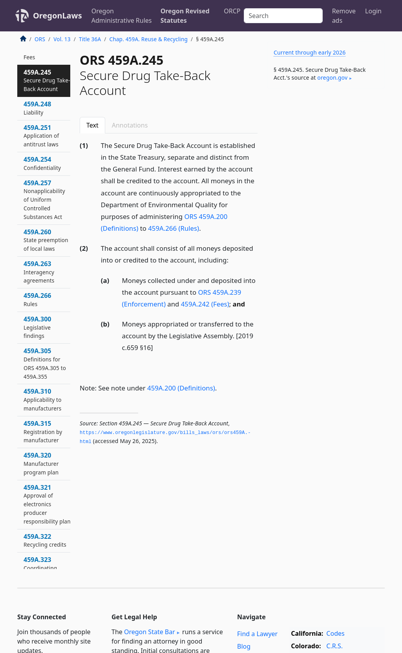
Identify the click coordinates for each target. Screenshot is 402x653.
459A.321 (47, 504)
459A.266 (37, 299)
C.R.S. (334, 646)
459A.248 (37, 108)
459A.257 (44, 200)
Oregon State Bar (149, 631)
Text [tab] (92, 125)
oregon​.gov (332, 77)
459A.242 (37, 52)
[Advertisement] (326, 149)
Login (373, 11)
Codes (335, 633)
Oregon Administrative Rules (121, 16)
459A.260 (46, 240)
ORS (40, 39)
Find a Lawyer (257, 633)
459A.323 (40, 567)
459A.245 (47, 80)
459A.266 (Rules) (173, 228)
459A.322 (45, 540)
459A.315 (43, 431)
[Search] (283, 15)
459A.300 (37, 327)
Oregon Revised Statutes (185, 16)
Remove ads (344, 16)
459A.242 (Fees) (205, 303)
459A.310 (43, 399)
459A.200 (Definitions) (181, 387)
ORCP (232, 11)
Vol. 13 (61, 39)
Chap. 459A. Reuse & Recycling (149, 39)
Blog (243, 646)
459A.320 (41, 463)
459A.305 (45, 363)
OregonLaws (57, 15)
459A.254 (42, 163)
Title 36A (90, 39)
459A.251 (41, 135)
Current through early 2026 (309, 52)
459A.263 (39, 272)
